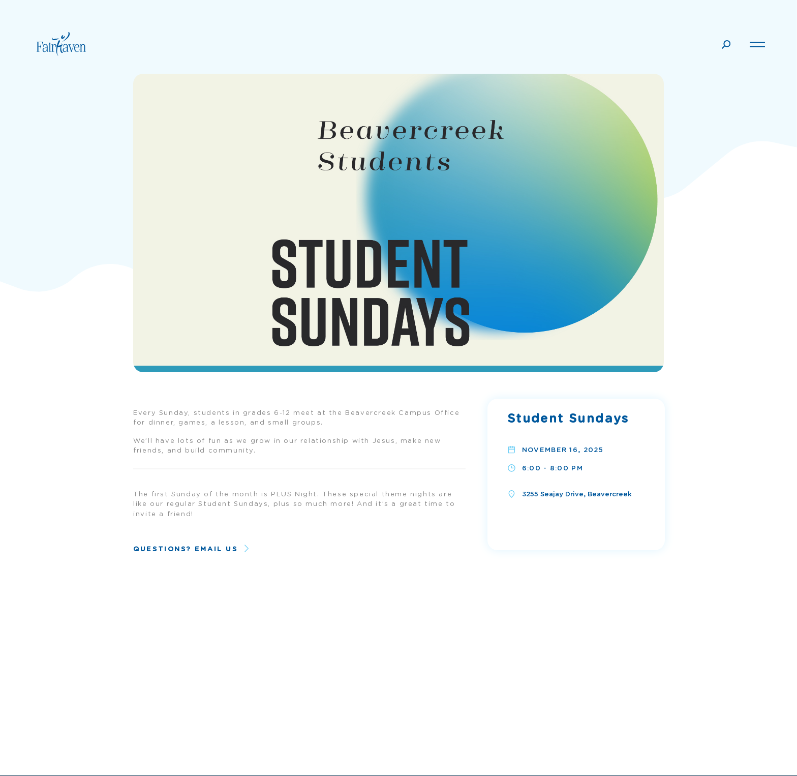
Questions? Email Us (185, 549)
